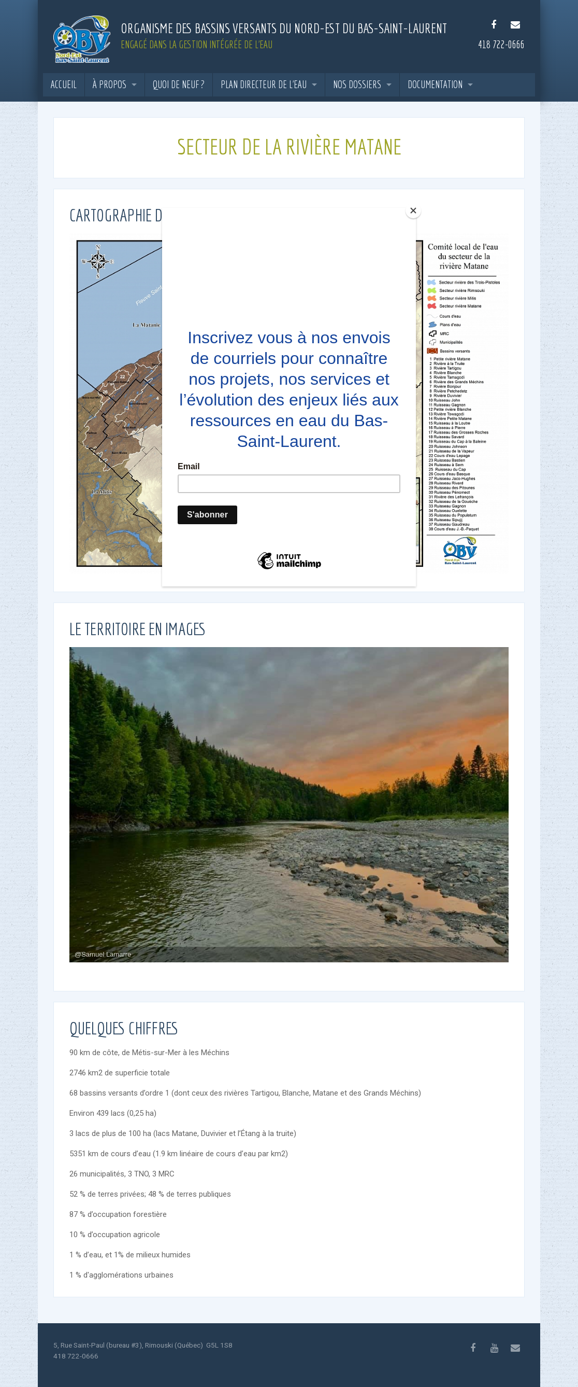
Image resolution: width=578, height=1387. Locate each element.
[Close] (413, 210)
